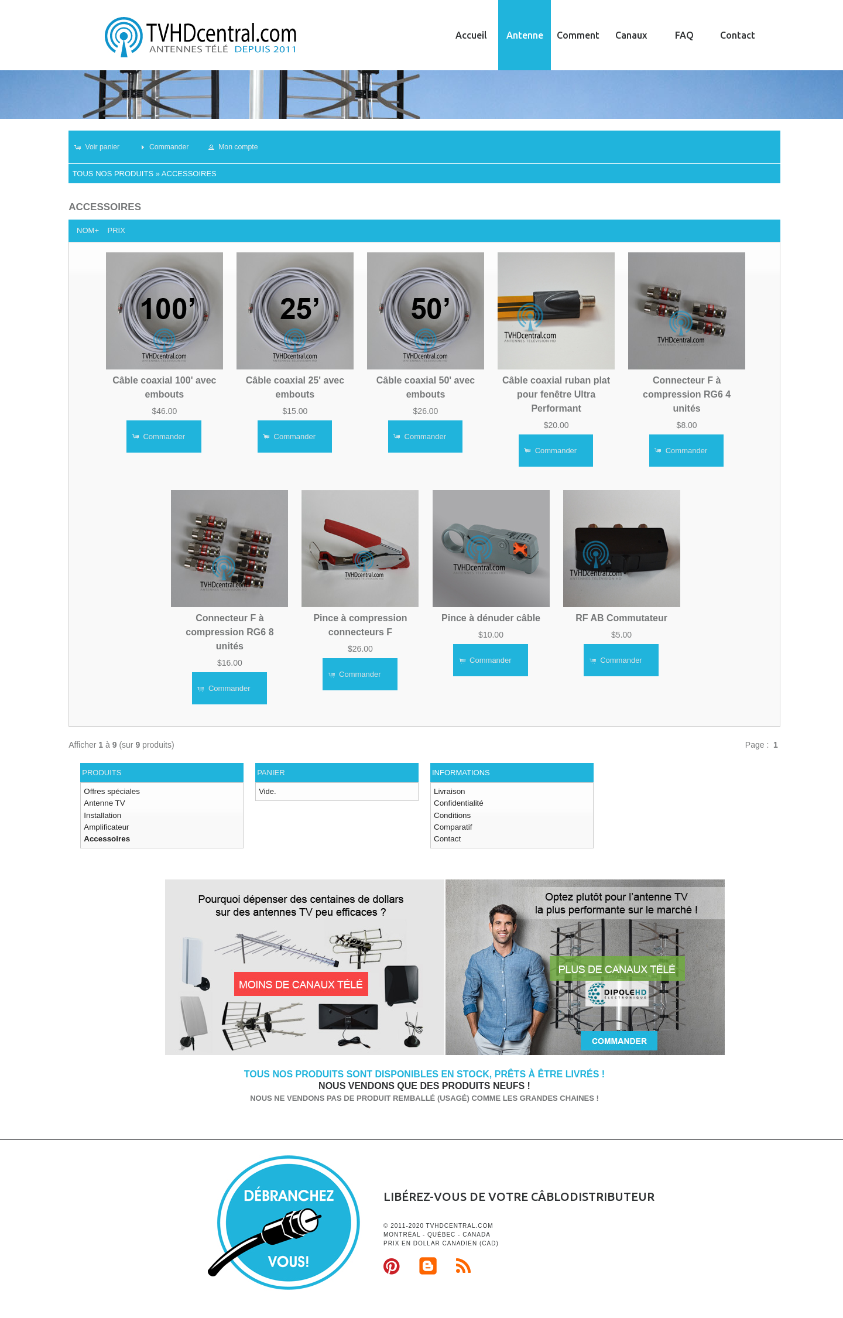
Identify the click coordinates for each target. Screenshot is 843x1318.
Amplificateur (106, 825)
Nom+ (88, 230)
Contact (737, 35)
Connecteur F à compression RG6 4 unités (687, 394)
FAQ (684, 35)
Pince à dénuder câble (490, 618)
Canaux (631, 35)
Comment (578, 35)
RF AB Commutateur (621, 618)
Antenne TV (104, 803)
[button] (101, 147)
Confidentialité (458, 803)
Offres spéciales (111, 791)
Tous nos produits (113, 173)
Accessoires (189, 173)
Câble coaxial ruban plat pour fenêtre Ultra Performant (556, 394)
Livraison (449, 791)
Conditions (452, 814)
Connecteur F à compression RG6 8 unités (229, 632)
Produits (101, 772)
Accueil (471, 35)
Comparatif (452, 825)
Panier (271, 772)
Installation (102, 814)
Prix (116, 230)
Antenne (524, 35)
